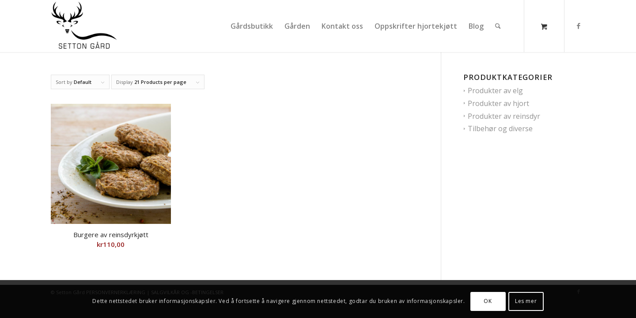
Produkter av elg (495, 90)
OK (488, 301)
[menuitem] (252, 26)
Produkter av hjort (498, 103)
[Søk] (498, 26)
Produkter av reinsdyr (504, 116)
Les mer (526, 301)
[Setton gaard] (86, 26)
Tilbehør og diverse (500, 128)
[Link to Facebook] (578, 25)
